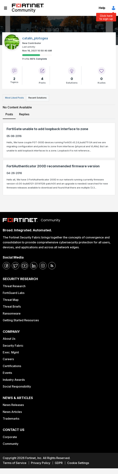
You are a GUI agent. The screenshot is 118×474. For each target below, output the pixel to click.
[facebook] (6, 265)
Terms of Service (14, 463)
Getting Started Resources (21, 320)
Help (102, 8)
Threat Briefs (12, 306)
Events (7, 373)
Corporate (10, 437)
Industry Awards (14, 379)
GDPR (59, 463)
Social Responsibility (17, 386)
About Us (9, 338)
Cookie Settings (78, 463)
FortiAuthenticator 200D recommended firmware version (53, 166)
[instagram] (42, 265)
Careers (8, 359)
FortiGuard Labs (13, 293)
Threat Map (11, 300)
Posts (9, 114)
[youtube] (24, 265)
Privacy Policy (40, 463)
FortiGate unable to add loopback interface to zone (47, 129)
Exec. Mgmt (11, 352)
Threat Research (14, 286)
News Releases (13, 405)
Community (10, 444)
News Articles (12, 412)
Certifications (12, 366)
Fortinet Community (28, 8)
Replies (24, 114)
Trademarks (11, 418)
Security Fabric (13, 345)
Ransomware (12, 313)
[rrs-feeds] (52, 265)
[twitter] (15, 265)
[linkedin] (33, 265)
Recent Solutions (37, 97)
